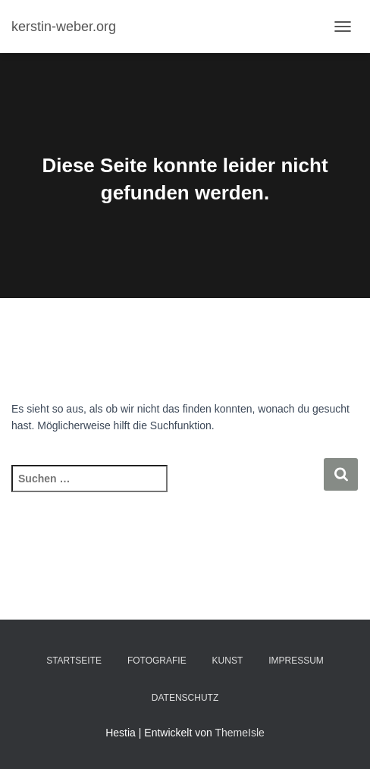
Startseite (74, 660)
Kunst (227, 660)
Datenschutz (185, 697)
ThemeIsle (239, 733)
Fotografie (157, 660)
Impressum (296, 660)
